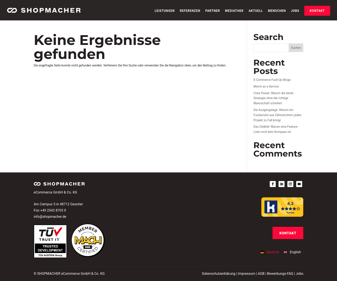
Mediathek (234, 10)
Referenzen (190, 10)
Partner (212, 10)
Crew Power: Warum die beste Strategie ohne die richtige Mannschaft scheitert (273, 98)
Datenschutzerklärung (219, 274)
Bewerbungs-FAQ (280, 274)
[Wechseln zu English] (292, 252)
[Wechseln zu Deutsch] (270, 252)
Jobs (295, 10)
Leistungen (165, 10)
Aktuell (256, 10)
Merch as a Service (266, 86)
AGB (261, 274)
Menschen (277, 10)
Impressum (246, 274)
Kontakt (317, 10)
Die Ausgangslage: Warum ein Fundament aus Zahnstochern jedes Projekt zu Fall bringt (277, 115)
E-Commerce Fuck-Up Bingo (272, 79)
